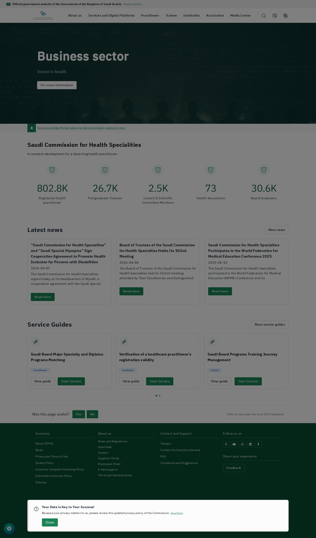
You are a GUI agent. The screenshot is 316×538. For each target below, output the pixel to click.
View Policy (178, 513)
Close (50, 522)
